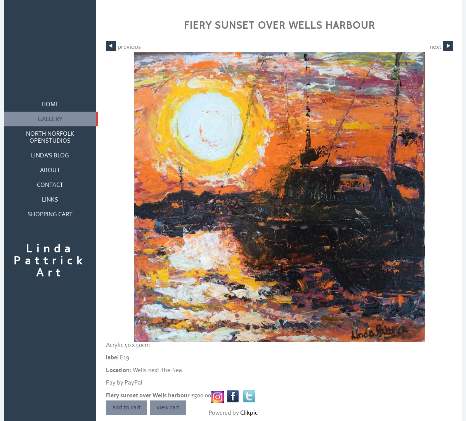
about (50, 170)
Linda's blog (50, 155)
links (50, 199)
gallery (50, 119)
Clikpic (249, 413)
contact (50, 184)
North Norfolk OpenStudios (50, 137)
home (50, 104)
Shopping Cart (50, 214)
